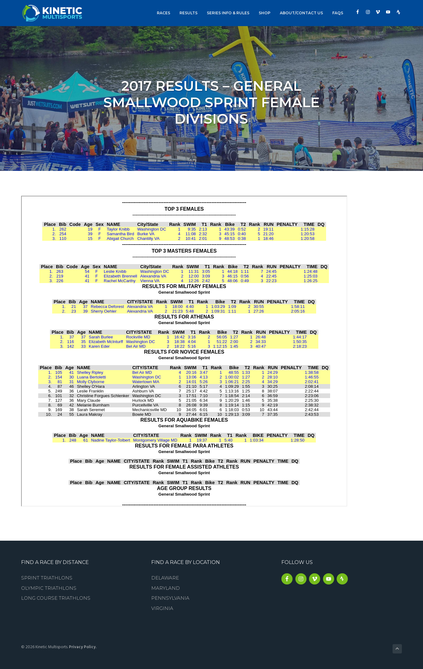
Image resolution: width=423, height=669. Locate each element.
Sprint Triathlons (46, 578)
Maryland (165, 588)
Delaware (165, 578)
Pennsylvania (170, 598)
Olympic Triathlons (48, 588)
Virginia (162, 608)
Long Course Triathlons (55, 598)
